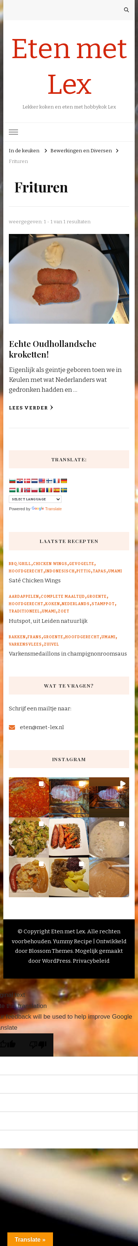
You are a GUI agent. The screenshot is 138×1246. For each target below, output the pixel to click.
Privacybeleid (91, 961)
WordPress (56, 961)
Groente (97, 596)
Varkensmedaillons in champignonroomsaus (68, 653)
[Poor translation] (37, 1045)
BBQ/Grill (20, 564)
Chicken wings (50, 564)
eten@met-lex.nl (42, 727)
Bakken (17, 637)
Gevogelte (81, 564)
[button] (29, 797)
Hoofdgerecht (26, 571)
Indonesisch (60, 571)
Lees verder (31, 408)
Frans (35, 637)
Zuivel (51, 644)
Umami (115, 571)
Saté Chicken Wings (35, 580)
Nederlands (76, 604)
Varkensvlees (25, 644)
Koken (52, 604)
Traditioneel (24, 611)
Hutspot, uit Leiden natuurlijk (48, 621)
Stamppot (103, 604)
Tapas (99, 571)
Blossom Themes (51, 951)
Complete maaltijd (63, 596)
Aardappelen (24, 596)
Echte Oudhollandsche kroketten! (52, 348)
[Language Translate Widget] (35, 499)
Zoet (64, 611)
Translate (47, 509)
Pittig (84, 571)
